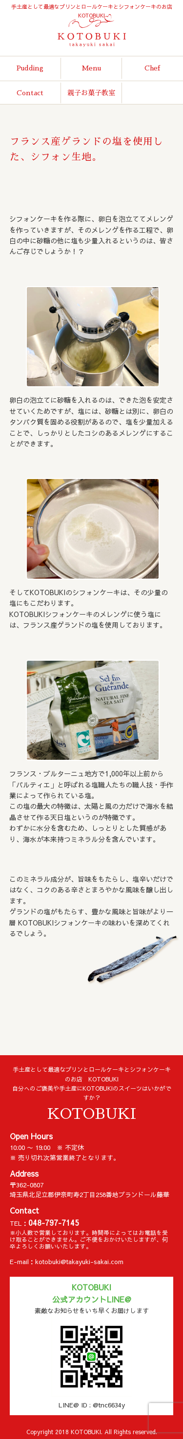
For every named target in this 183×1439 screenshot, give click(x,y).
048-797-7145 (53, 1222)
